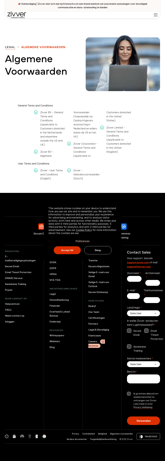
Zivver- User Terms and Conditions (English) (51, 174)
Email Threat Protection (18, 272)
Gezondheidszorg (59, 299)
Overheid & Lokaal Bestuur (60, 313)
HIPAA (53, 274)
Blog (52, 347)
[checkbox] (143, 341)
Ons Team (93, 311)
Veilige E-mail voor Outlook (98, 284)
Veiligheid (102, 434)
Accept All (67, 250)
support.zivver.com (138, 262)
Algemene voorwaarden (121, 434)
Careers (96, 344)
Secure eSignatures (98, 266)
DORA (53, 262)
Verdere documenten (77, 439)
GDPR (53, 268)
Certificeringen (96, 317)
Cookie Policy (84, 230)
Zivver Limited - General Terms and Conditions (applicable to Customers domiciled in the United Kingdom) (118, 139)
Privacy (75, 434)
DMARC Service (14, 278)
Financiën (55, 305)
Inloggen (9, 321)
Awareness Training (15, 284)
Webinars (55, 341)
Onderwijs (55, 321)
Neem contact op (14, 315)
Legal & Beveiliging (98, 329)
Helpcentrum (12, 303)
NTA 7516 (55, 280)
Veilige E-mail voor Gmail (98, 274)
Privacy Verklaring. (143, 407)
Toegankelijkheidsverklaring (103, 439)
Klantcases (94, 335)
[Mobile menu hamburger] (156, 15)
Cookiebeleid (88, 434)
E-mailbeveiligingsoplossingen (20, 258)
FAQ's (8, 309)
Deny (98, 250)
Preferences (83, 241)
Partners (93, 323)
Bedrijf (92, 306)
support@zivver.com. (139, 266)
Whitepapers (57, 335)
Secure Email (12, 266)
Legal (10, 47)
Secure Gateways (98, 292)
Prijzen (8, 289)
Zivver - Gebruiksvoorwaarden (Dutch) (86, 174)
